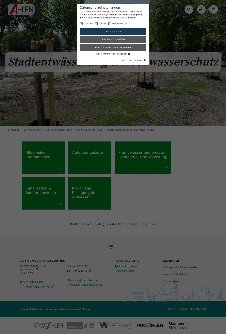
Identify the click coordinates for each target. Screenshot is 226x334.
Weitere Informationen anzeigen (113, 53)
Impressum (127, 60)
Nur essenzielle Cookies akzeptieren (113, 47)
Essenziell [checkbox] (88, 23)
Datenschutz (140, 60)
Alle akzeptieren (113, 31)
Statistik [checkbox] (102, 23)
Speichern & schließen (113, 39)
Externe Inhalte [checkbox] (119, 23)
